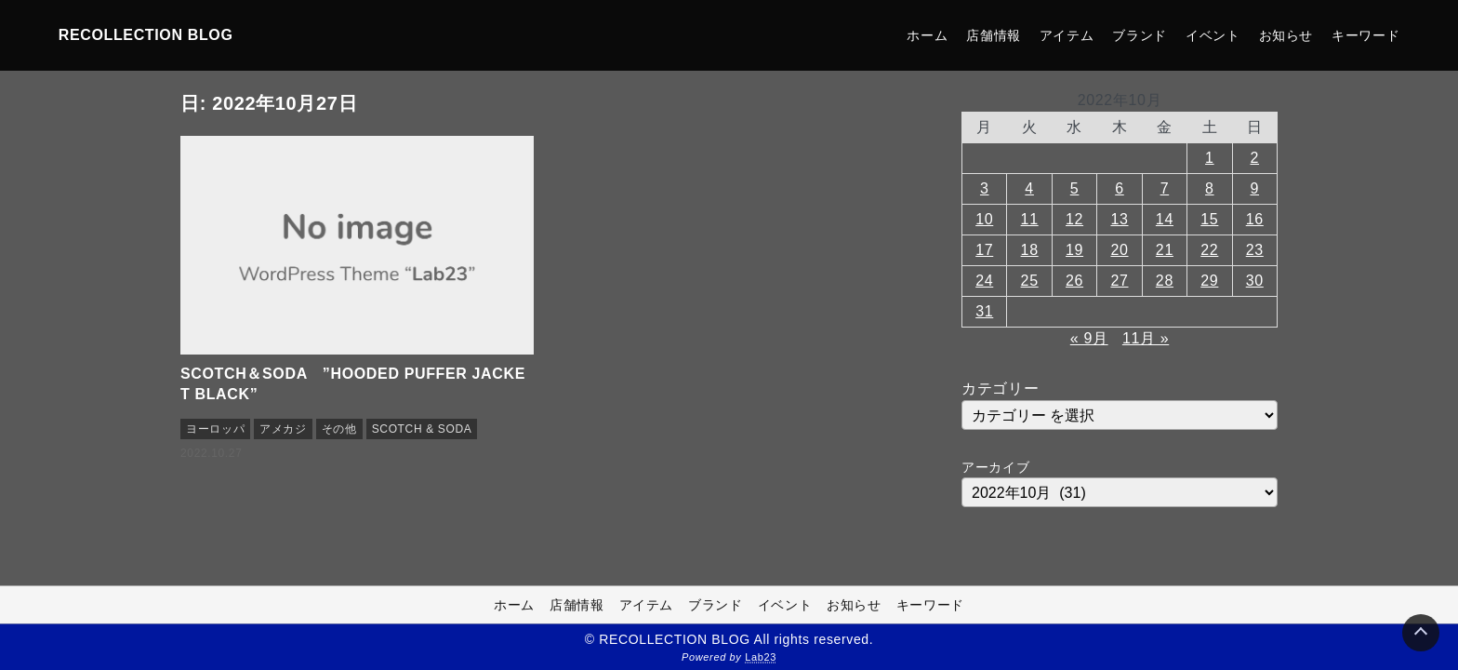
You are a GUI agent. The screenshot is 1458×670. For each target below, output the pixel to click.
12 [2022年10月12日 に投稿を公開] (1074, 219)
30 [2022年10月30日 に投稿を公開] (1255, 280)
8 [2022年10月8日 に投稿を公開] (1209, 188)
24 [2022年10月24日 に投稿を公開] (984, 280)
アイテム (1067, 35)
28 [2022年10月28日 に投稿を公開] (1164, 280)
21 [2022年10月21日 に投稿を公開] (1164, 250)
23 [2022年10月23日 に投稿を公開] (1255, 250)
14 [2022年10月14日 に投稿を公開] (1164, 219)
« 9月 (1089, 338)
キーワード (1365, 35)
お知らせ (1286, 35)
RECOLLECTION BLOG (146, 35)
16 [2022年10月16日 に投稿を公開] (1255, 219)
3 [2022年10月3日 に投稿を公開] (984, 188)
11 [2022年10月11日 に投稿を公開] (1030, 219)
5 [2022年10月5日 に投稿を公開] (1075, 188)
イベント (1213, 35)
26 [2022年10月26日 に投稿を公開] (1074, 280)
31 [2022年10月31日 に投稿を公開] (984, 311)
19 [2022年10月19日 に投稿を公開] (1074, 250)
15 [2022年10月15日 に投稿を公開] (1209, 219)
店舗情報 (993, 35)
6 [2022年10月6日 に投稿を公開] (1119, 188)
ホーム (927, 35)
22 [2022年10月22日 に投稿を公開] (1209, 250)
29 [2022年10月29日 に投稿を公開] (1209, 280)
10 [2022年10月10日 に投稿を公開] (984, 219)
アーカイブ (995, 467)
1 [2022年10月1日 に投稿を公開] (1209, 158)
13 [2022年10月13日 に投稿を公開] (1119, 219)
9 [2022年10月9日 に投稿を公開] (1254, 188)
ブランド (1139, 35)
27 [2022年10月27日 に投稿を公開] (1119, 280)
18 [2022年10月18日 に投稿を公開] (1030, 250)
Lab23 (760, 657)
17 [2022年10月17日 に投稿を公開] (984, 250)
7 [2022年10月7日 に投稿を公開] (1165, 188)
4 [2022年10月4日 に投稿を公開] (1029, 188)
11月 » (1145, 338)
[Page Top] (1420, 632)
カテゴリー (1000, 388)
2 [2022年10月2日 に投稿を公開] (1254, 158)
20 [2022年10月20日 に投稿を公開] (1119, 250)
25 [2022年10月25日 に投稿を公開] (1030, 280)
